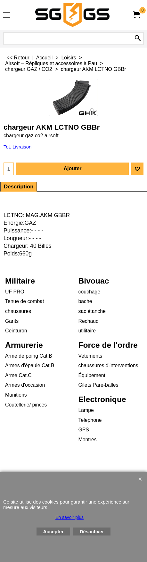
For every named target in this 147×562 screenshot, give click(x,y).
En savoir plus (69, 517)
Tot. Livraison (17, 146)
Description (18, 187)
